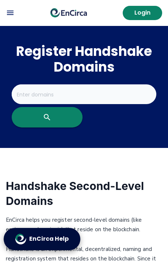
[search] (47, 117)
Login (142, 12)
